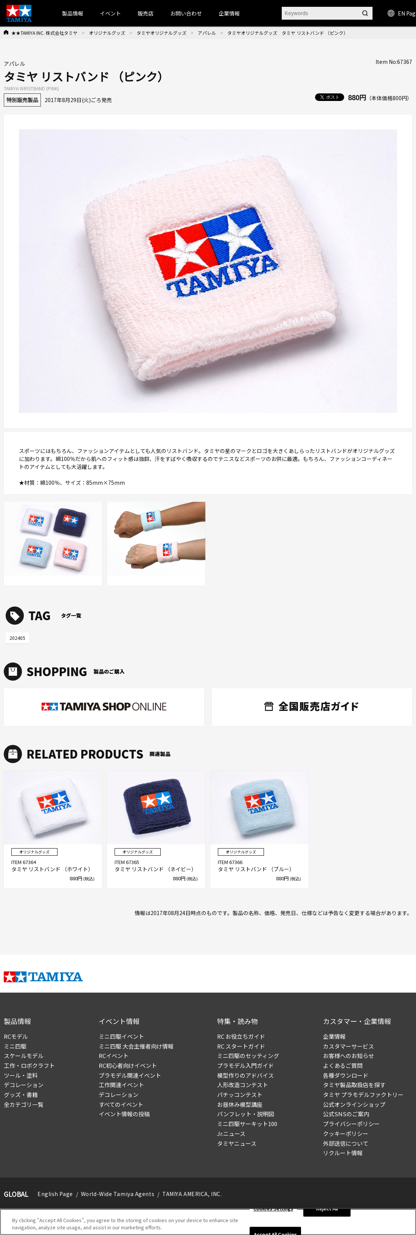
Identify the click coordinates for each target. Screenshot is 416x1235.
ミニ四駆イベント (121, 1036)
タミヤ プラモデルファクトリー (363, 1094)
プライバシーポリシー (351, 1124)
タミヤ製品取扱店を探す (354, 1085)
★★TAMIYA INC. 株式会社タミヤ (44, 32)
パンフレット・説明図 (245, 1114)
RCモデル (16, 1036)
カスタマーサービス (348, 1046)
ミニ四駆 (15, 1046)
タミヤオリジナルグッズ (161, 32)
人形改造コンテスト (242, 1085)
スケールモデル (23, 1056)
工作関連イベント (121, 1085)
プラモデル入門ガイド (245, 1065)
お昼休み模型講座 (239, 1104)
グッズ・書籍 (21, 1094)
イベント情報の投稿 (124, 1114)
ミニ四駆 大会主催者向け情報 (136, 1046)
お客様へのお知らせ (348, 1056)
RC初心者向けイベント (128, 1065)
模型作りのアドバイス (245, 1075)
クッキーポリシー (345, 1133)
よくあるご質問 (343, 1065)
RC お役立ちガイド (241, 1036)
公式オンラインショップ (354, 1104)
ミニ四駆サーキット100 (247, 1124)
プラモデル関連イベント (130, 1075)
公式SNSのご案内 (346, 1114)
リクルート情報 (343, 1153)
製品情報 (72, 13)
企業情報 (334, 1036)
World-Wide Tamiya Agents (117, 1194)
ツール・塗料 (21, 1075)
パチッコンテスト (239, 1094)
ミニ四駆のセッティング (248, 1056)
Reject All (327, 1212)
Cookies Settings (273, 1212)
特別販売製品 (22, 100)
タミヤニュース (236, 1143)
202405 (17, 638)
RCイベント (114, 1056)
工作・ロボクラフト (29, 1065)
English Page (55, 1194)
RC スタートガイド (241, 1046)
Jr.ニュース (231, 1133)
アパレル (207, 32)
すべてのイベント (121, 1104)
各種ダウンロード (345, 1075)
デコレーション (23, 1085)
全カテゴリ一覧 (23, 1104)
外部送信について (345, 1143)
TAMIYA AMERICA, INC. (192, 1194)
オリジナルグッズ (107, 32)
